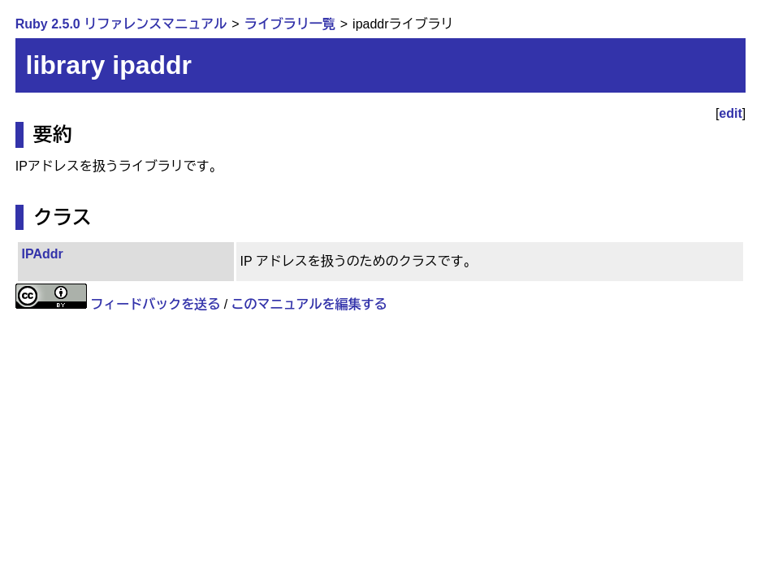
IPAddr (42, 254)
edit (730, 113)
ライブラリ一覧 (289, 24)
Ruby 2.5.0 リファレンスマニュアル (121, 24)
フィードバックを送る (155, 304)
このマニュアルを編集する (309, 304)
